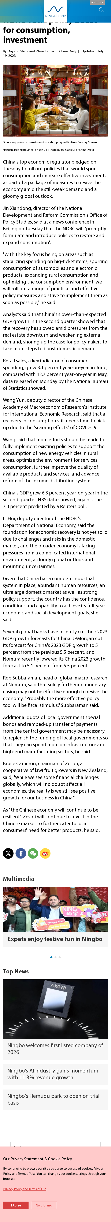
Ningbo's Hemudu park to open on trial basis (53, 1100)
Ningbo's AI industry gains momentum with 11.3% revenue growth (52, 1074)
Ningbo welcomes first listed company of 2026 (55, 1049)
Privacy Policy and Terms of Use (24, 1189)
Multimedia (18, 879)
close (2, 1155)
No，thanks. (44, 1205)
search (101, 9)
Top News (16, 972)
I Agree (16, 1205)
